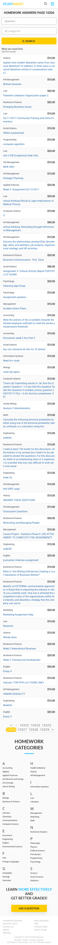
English (5, 843)
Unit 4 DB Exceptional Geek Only (20, 155)
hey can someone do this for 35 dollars (24, 349)
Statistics (34, 880)
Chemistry (6, 816)
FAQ (36, 923)
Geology (6, 876)
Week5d (7, 705)
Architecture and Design (13, 779)
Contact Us (8, 926)
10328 (33, 730)
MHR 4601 (9, 166)
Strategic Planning (13, 178)
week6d (7, 437)
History (33, 771)
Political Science (37, 850)
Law (32, 798)
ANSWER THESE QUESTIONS (19, 500)
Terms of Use (40, 930)
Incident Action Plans (14, 308)
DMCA (6, 930)
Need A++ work (11, 360)
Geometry (6, 880)
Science (33, 873)
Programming (36, 858)
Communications (9, 820)
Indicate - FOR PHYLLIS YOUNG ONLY (23, 682)
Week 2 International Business (19, 648)
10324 (35, 725)
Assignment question (14, 297)
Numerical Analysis (38, 832)
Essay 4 (7, 671)
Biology (5, 798)
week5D (7, 548)
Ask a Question (29, 908)
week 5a (7, 477)
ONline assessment (13, 132)
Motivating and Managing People (21, 522)
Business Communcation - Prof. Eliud (23, 259)
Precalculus (35, 854)
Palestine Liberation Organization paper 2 (25, 95)
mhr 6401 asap (11, 488)
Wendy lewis (10, 637)
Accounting (7, 768)
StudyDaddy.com (37, 937)
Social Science (36, 877)
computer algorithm (14, 144)
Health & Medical (37, 768)
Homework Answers (12, 920)
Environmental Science (12, 846)
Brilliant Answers (12, 84)
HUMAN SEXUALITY (14, 693)
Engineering (7, 839)
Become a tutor (10, 923)
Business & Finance (11, 801)
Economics (7, 835)
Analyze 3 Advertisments (16, 408)
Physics (33, 847)
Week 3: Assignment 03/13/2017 (21, 189)
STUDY (13, 4)
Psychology (35, 862)
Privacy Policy (40, 926)
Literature (34, 802)
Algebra (5, 771)
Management (36, 813)
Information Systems (39, 787)
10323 (24, 725)
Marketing (34, 817)
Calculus (6, 813)
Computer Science (10, 824)
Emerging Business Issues (17, 106)
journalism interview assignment (21, 560)
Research (8, 625)
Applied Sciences (10, 775)
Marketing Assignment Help (18, 614)
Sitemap (7, 933)
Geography (7, 873)
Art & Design (7, 783)
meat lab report (11, 371)
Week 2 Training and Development (21, 659)
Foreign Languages (10, 861)
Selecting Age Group (14, 285)
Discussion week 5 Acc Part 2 (19, 338)
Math (32, 820)
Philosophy (35, 843)
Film (4, 858)
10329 (44, 730)
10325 (46, 725)
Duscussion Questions (15, 511)
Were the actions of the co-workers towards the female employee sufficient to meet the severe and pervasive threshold (29, 323)
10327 (22, 730)
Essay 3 (7, 716)
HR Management (37, 775)
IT (4, 215)
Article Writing (8, 786)
